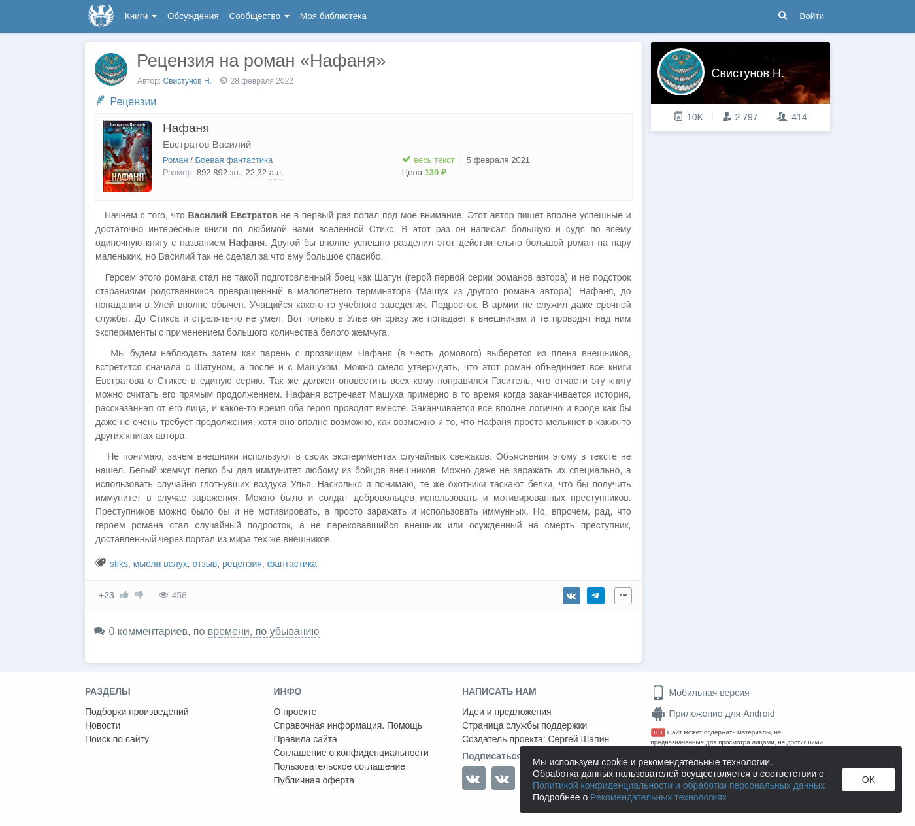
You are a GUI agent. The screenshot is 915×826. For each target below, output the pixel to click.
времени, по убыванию (264, 631)
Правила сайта (305, 739)
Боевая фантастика (234, 160)
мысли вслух (160, 564)
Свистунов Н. (188, 81)
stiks (119, 564)
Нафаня (186, 128)
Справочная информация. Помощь (348, 725)
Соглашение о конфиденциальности (351, 753)
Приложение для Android (713, 713)
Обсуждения (192, 16)
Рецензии (133, 101)
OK (868, 779)
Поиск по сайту (117, 739)
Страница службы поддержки (524, 725)
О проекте (295, 711)
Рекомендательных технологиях (658, 797)
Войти (811, 16)
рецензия (242, 564)
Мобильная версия (700, 692)
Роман (175, 160)
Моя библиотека (333, 16)
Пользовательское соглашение (340, 766)
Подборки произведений (137, 711)
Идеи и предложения (507, 711)
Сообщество (259, 16)
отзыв (204, 564)
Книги (141, 16)
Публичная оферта (314, 780)
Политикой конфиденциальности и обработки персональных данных (679, 785)
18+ (658, 732)
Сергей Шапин (578, 739)
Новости (102, 725)
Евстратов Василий (207, 144)
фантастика (292, 564)
